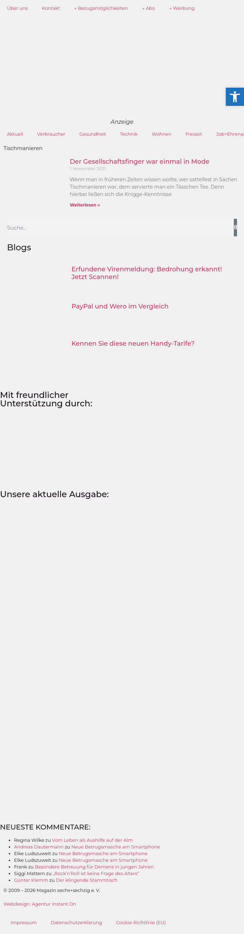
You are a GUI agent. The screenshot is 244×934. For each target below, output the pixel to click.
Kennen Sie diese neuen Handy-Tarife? (133, 343)
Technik (129, 134)
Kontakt (51, 8)
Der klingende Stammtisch (86, 880)
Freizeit (193, 134)
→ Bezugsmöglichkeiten (101, 8)
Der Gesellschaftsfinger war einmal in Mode (139, 161)
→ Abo (148, 8)
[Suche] (235, 227)
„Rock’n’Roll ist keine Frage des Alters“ (96, 873)
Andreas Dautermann (38, 847)
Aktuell (15, 134)
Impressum (24, 922)
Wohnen (161, 134)
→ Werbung (182, 8)
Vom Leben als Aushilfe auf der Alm (92, 840)
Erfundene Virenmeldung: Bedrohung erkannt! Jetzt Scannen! (147, 273)
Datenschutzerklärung (76, 922)
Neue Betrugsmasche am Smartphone (115, 847)
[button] (235, 97)
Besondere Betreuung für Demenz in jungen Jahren (94, 866)
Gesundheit (92, 134)
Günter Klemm (31, 880)
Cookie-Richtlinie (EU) (141, 922)
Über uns (17, 8)
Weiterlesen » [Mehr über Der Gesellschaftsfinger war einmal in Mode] (85, 205)
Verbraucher (51, 134)
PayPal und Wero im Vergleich (120, 306)
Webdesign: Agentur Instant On (40, 904)
